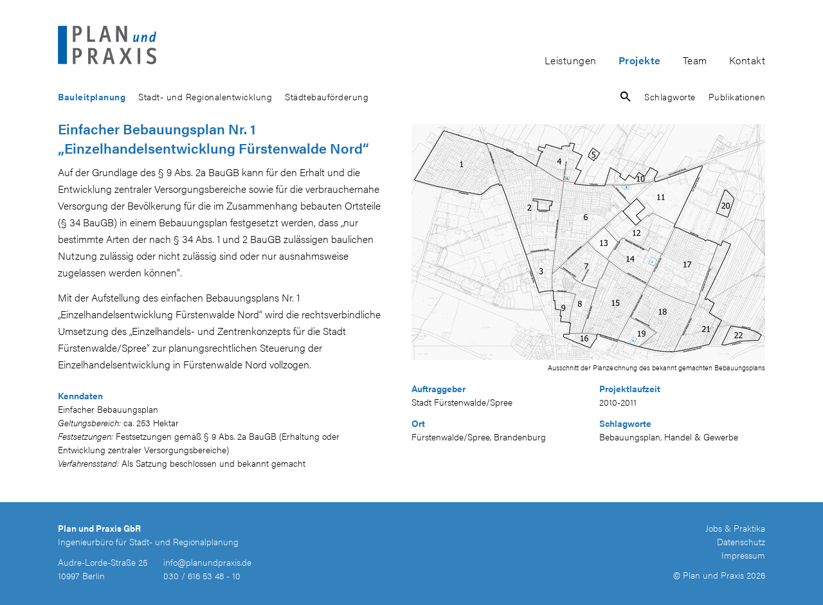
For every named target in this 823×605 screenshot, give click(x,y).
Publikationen (737, 96)
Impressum (743, 554)
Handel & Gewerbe (701, 436)
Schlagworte (670, 96)
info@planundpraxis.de (207, 561)
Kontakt (747, 60)
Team (695, 60)
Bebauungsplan (629, 436)
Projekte (640, 60)
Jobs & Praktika (735, 527)
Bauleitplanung (91, 96)
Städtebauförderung (326, 96)
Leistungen (571, 60)
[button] (625, 99)
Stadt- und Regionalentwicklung (205, 96)
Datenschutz (741, 541)
